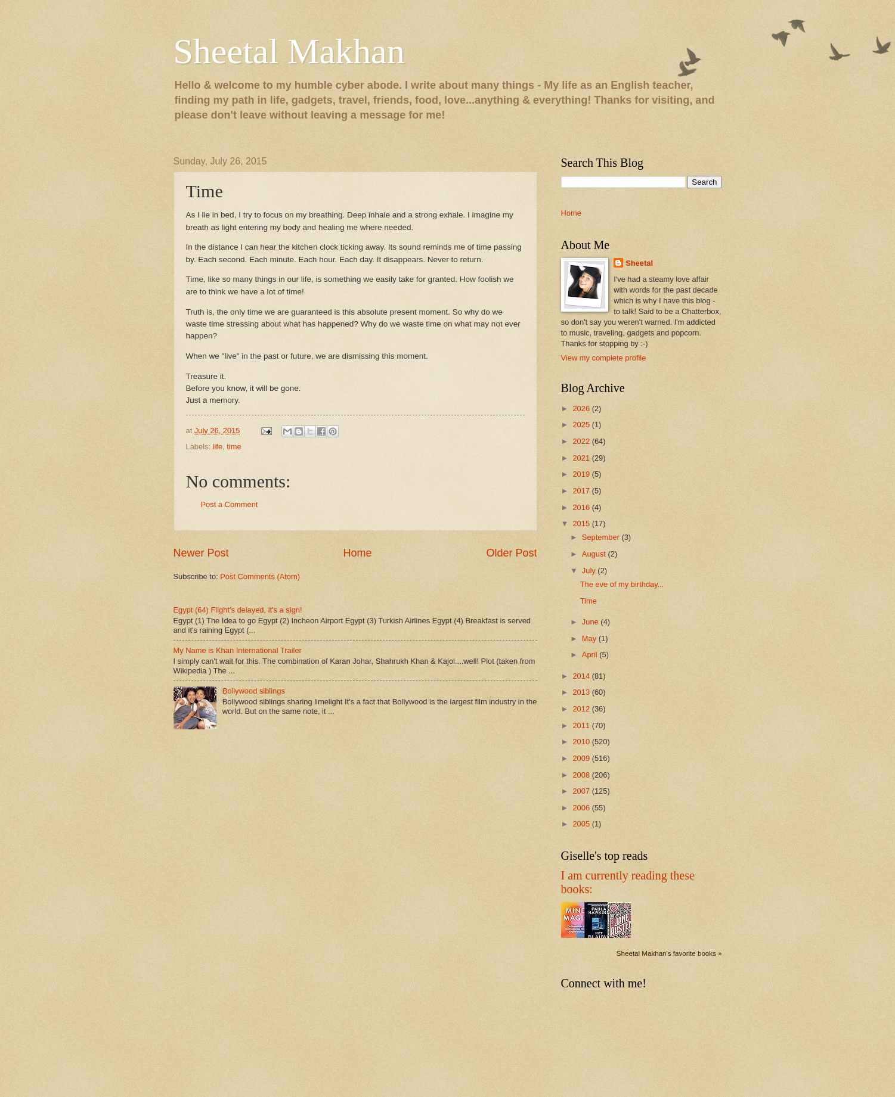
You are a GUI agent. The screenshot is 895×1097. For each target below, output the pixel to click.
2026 (581, 408)
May (590, 638)
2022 (581, 441)
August (595, 553)
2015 (581, 523)
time (234, 446)
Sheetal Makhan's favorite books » (669, 953)
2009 (581, 758)
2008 (581, 774)
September (602, 537)
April (590, 654)
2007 (581, 791)
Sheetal (639, 263)
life (217, 446)
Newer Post (201, 553)
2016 (581, 507)
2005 (581, 823)
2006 (581, 807)
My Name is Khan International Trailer (238, 650)
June (591, 621)
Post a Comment (229, 504)
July (589, 570)
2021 (581, 457)
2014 (581, 676)
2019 (581, 474)
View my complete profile (603, 357)
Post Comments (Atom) (260, 576)
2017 (581, 490)
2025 (581, 424)
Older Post (511, 553)
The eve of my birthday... (622, 584)
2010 (581, 741)
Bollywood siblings (253, 690)
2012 (581, 708)
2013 (581, 692)
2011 (581, 725)
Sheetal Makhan (289, 51)
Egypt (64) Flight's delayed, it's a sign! (238, 609)
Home (357, 553)
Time (588, 600)
